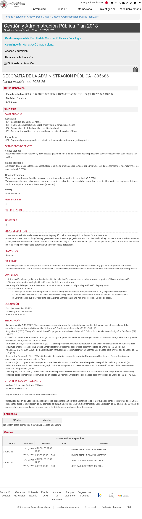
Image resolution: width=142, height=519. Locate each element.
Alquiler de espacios (57, 496)
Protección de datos (111, 507)
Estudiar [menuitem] (61, 9)
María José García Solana (38, 44)
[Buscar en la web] (140, 2)
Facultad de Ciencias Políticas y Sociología (55, 38)
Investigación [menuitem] (108, 9)
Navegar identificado (92, 2)
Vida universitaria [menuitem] (130, 9)
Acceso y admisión (16, 50)
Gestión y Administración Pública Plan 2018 (75, 16)
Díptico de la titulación (20, 63)
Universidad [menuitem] (38, 9)
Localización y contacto (68, 507)
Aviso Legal (90, 507)
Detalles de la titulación (19, 57)
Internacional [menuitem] (84, 9)
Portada (9, 16)
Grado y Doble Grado (38, 16)
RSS (129, 507)
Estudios (20, 16)
